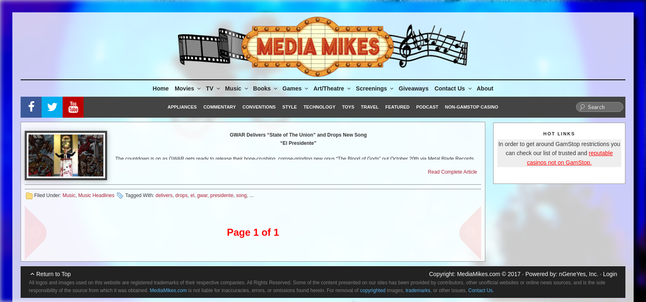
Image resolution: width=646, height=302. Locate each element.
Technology (320, 107)
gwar (202, 195)
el (192, 195)
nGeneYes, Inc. (578, 274)
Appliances (182, 107)
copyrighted (373, 290)
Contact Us (454, 88)
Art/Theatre (333, 88)
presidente (221, 195)
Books (266, 88)
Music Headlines (96, 195)
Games (296, 88)
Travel (370, 107)
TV (213, 88)
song (241, 195)
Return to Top (53, 274)
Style (289, 107)
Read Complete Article (452, 172)
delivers (163, 195)
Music (237, 88)
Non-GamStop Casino (471, 107)
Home (161, 88)
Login (610, 274)
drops (182, 195)
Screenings (375, 88)
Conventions (259, 107)
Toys (348, 107)
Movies (188, 88)
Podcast (427, 107)
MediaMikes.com (478, 274)
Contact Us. (481, 290)
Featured (397, 107)
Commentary (220, 107)
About (485, 88)
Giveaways (413, 88)
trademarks (417, 290)
